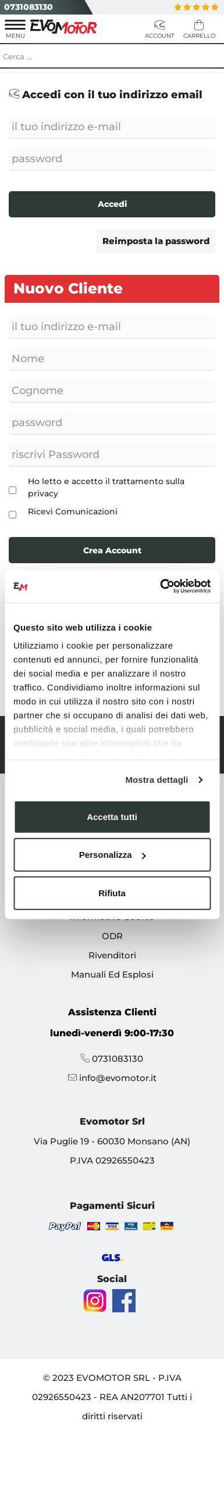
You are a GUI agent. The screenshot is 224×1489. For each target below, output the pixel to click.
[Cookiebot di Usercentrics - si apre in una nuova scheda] (161, 586)
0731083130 (28, 7)
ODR (112, 936)
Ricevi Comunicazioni (73, 511)
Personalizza (112, 855)
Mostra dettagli (156, 780)
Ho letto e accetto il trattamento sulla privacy (106, 487)
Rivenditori (112, 955)
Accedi (112, 204)
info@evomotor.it (118, 1077)
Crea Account (112, 550)
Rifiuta (112, 892)
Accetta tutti (112, 816)
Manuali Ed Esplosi (112, 974)
